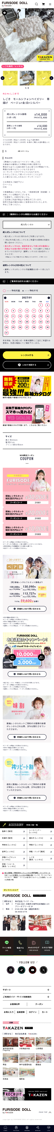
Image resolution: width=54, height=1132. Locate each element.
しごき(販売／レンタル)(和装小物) (21, 875)
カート (45, 1012)
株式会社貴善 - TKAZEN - (26, 1034)
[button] (51, 35)
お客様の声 (15, 1004)
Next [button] (49, 298)
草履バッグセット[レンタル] (9, 858)
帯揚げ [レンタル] (36, 845)
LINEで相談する (29, 365)
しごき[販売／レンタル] (36, 858)
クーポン (39, 1004)
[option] (27, 316)
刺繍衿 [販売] (7, 838)
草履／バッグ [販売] (37, 852)
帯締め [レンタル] (9, 845)
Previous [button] (5, 298)
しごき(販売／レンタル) (12, 66)
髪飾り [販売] (7, 831)
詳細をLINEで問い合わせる (29, 609)
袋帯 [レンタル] (8, 852)
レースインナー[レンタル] (35, 831)
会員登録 (21, 1012)
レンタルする (27, 355)
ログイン (33, 1012)
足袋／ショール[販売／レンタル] (9, 865)
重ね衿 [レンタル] (36, 838)
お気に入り (9, 1012)
